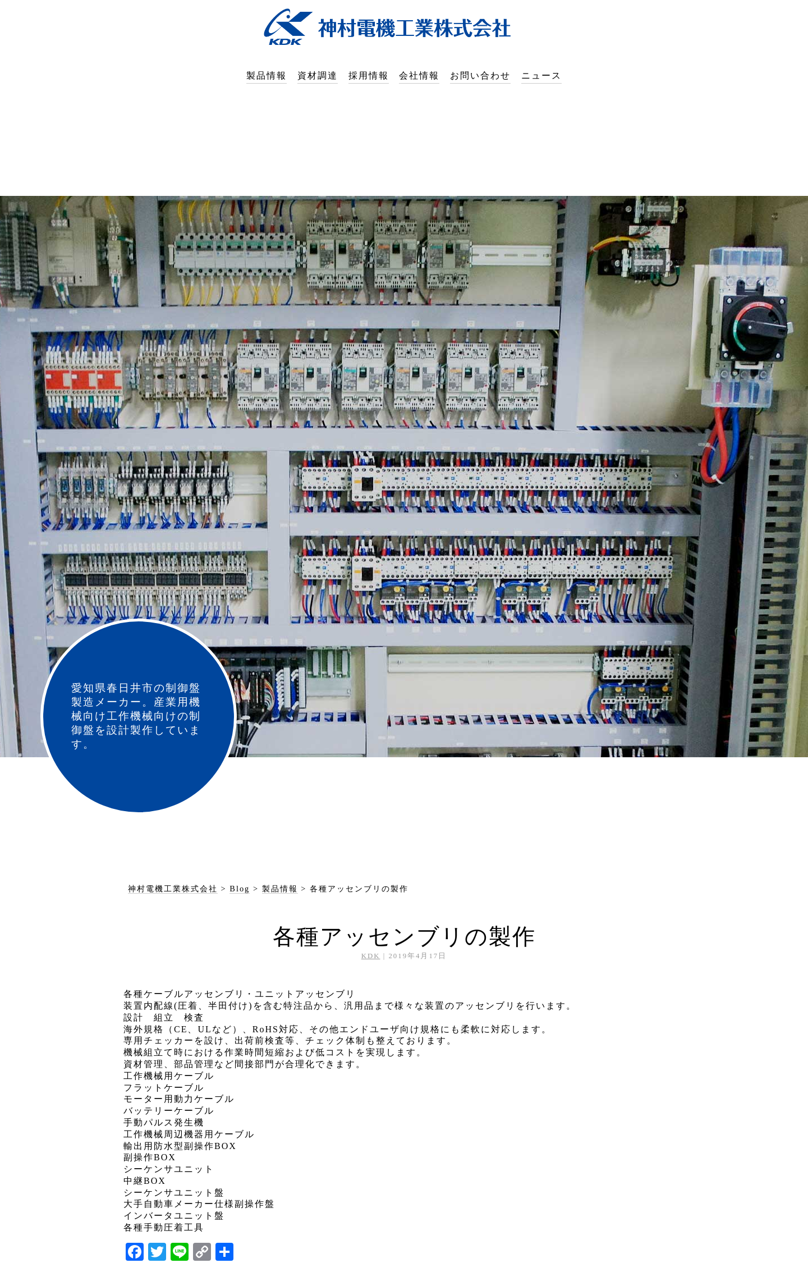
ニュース (541, 75)
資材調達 (317, 75)
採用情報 (368, 75)
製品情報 (266, 75)
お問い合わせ (480, 75)
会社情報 (419, 75)
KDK (370, 956)
